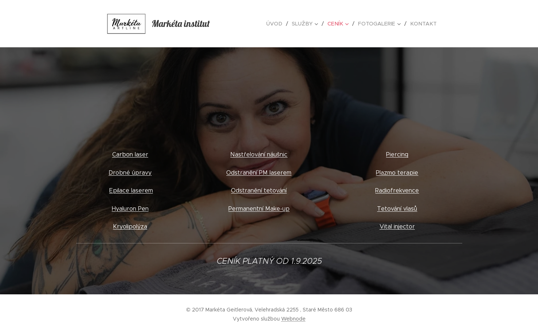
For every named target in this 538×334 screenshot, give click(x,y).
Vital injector (397, 226)
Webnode (293, 318)
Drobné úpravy (130, 172)
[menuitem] (280, 24)
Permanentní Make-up (259, 208)
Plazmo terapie (397, 172)
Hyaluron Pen (129, 208)
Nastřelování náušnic (258, 154)
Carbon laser (130, 154)
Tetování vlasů (397, 208)
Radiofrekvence (397, 190)
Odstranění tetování (259, 190)
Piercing (397, 154)
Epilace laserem (131, 190)
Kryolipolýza (130, 226)
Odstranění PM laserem (258, 172)
